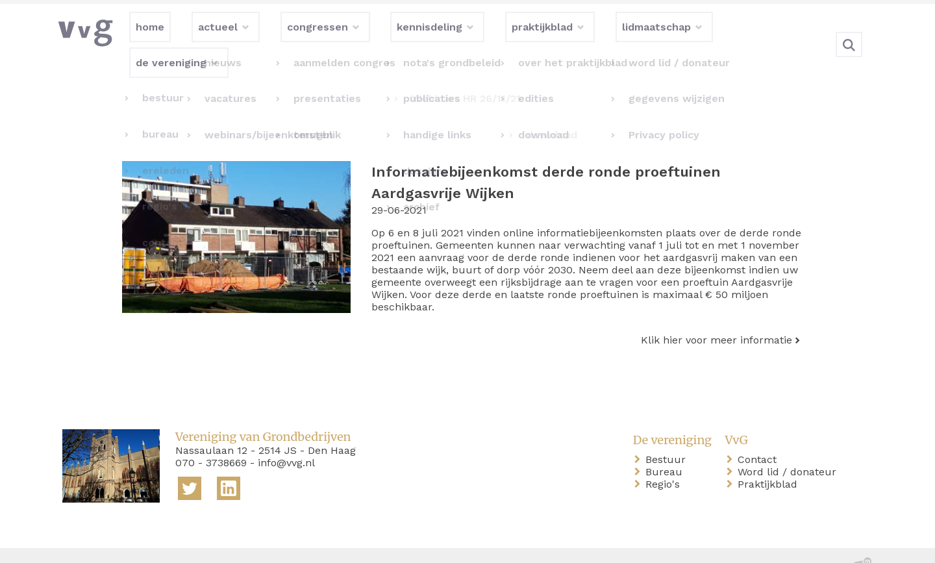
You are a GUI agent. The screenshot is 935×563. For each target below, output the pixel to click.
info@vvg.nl (286, 436)
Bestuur (668, 433)
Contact (760, 433)
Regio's (665, 457)
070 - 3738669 (211, 436)
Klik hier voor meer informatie (716, 313)
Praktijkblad (770, 457)
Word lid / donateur (789, 445)
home (79, 542)
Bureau (666, 445)
